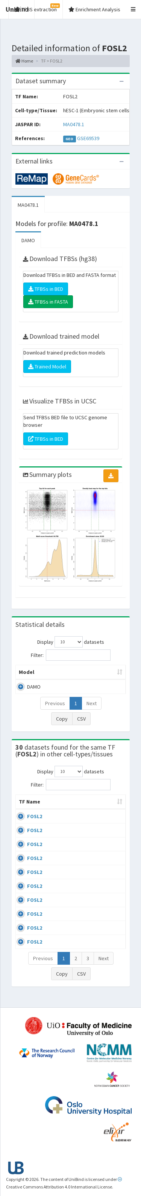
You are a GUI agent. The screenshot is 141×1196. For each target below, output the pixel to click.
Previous (55, 703)
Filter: (71, 655)
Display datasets (70, 642)
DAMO (28, 240)
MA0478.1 (73, 124)
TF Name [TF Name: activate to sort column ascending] (26, 805)
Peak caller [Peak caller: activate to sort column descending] (63, 672)
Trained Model (47, 366)
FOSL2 (34, 823)
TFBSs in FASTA (48, 301)
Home (24, 61)
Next (91, 703)
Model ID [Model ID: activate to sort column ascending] (102, 672)
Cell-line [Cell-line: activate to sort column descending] (63, 809)
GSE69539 (88, 138)
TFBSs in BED (45, 289)
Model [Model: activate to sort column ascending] (26, 672)
